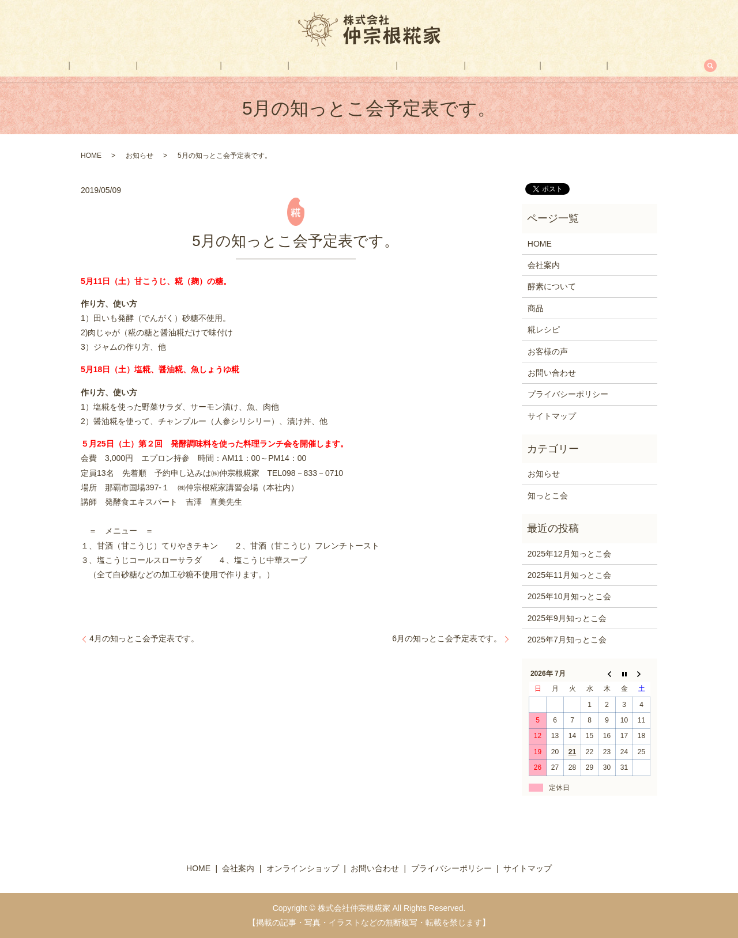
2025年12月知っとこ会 (569, 553)
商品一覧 (271, 65)
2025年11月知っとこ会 (569, 575)
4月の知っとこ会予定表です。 (144, 638)
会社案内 (151, 65)
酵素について (211, 65)
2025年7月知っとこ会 (567, 639)
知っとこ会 (548, 495)
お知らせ (139, 156)
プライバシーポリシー (568, 394)
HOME (104, 65)
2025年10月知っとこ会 (569, 596)
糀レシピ (415, 65)
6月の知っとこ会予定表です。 (447, 638)
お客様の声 (470, 65)
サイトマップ (552, 416)
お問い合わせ (585, 65)
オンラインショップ (343, 65)
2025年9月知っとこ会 (567, 618)
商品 (536, 308)
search (637, 65)
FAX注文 (525, 65)
